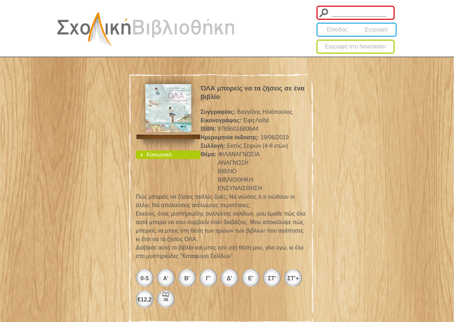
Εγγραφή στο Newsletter (355, 46)
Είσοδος (337, 30)
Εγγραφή (376, 30)
